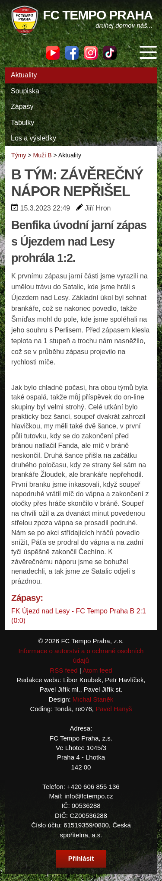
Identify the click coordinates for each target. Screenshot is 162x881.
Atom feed (97, 670)
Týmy (18, 155)
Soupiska (25, 91)
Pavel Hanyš (113, 708)
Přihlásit (81, 858)
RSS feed (63, 670)
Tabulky (22, 122)
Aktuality (24, 75)
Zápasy (22, 106)
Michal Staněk (93, 699)
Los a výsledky (33, 138)
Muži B (42, 155)
